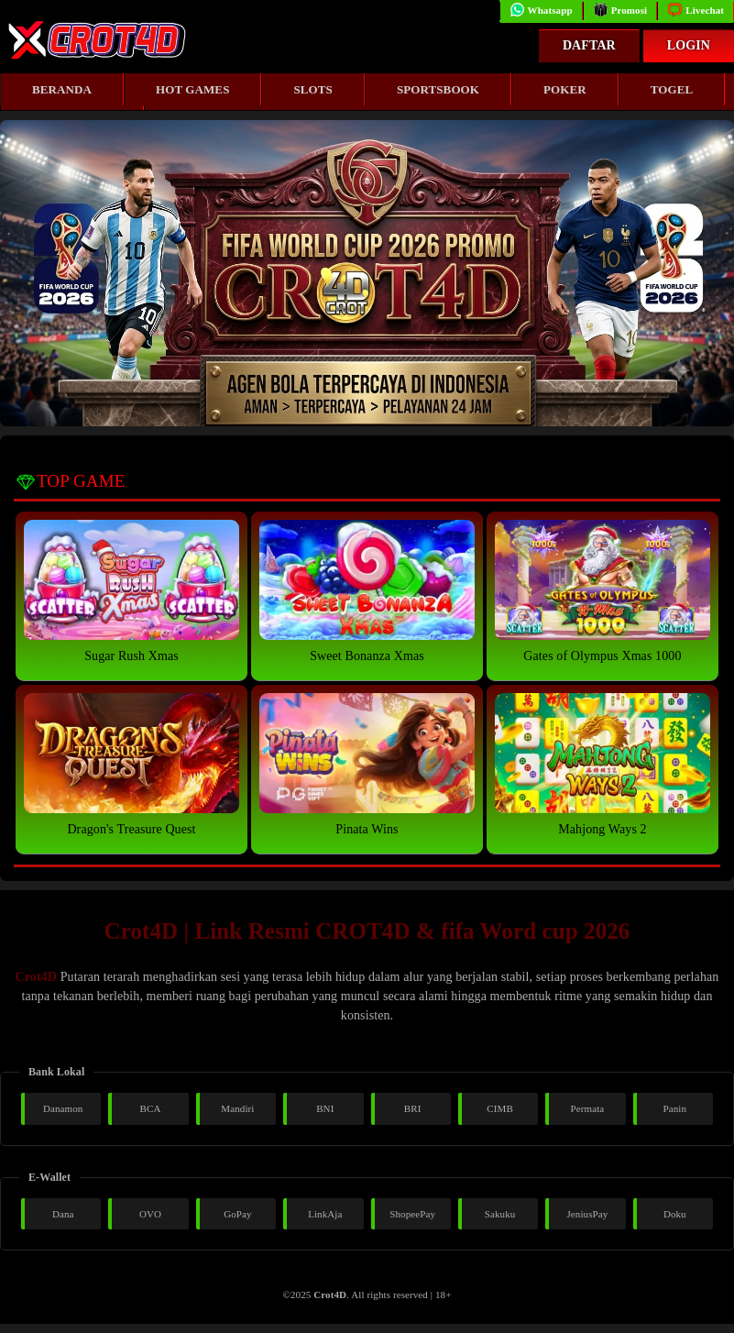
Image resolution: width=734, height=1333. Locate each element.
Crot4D (36, 977)
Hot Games (192, 89)
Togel (672, 89)
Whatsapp (541, 10)
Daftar (589, 45)
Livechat (695, 10)
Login (688, 45)
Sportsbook (438, 89)
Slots (312, 89)
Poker (564, 89)
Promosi (620, 10)
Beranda (62, 89)
